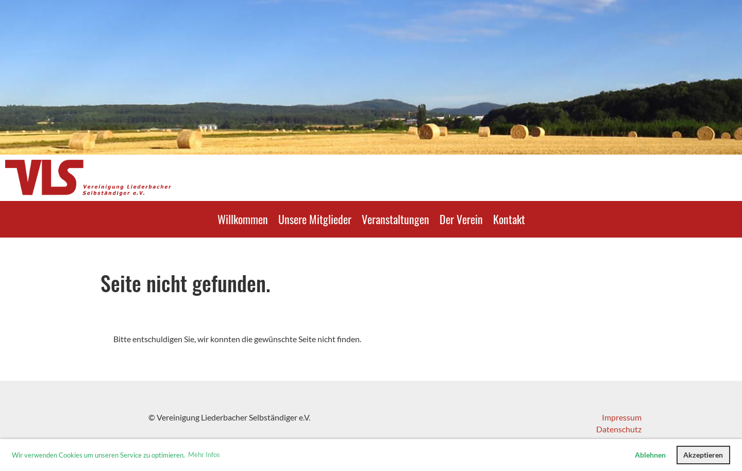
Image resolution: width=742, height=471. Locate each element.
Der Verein (461, 219)
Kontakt (509, 219)
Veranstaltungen (395, 219)
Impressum (622, 417)
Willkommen (242, 219)
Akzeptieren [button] (703, 454)
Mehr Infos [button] (204, 454)
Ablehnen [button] (650, 454)
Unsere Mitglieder (314, 219)
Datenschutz (619, 429)
